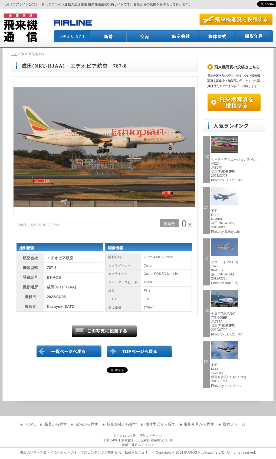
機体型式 (217, 36)
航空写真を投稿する (236, 19)
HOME (30, 424)
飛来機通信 (20, 28)
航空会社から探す (122, 424)
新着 (108, 36)
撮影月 (254, 36)
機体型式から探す (160, 424)
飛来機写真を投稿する (234, 102)
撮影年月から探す (199, 424)
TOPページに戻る (139, 351)
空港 (145, 36)
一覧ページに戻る (69, 351)
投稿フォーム (234, 424)
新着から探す (55, 424)
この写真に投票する (104, 331)
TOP (14, 54)
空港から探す (86, 424)
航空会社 (181, 36)
